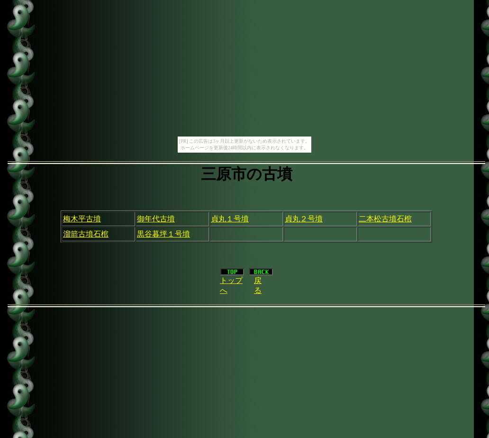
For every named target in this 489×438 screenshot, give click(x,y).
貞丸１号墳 (230, 219)
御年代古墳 (156, 219)
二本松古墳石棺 (385, 219)
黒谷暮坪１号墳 (163, 234)
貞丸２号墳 (304, 219)
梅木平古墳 (82, 219)
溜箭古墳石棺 (86, 234)
